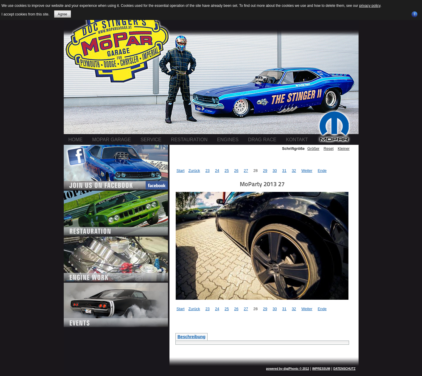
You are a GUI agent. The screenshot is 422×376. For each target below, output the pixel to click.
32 (294, 170)
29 (265, 170)
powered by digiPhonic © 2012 (287, 368)
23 (207, 170)
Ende (322, 170)
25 (227, 170)
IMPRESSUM (321, 368)
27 (246, 170)
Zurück (194, 170)
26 (236, 170)
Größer (313, 148)
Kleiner (344, 148)
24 (217, 170)
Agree (62, 14)
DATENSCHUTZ (344, 368)
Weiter (306, 170)
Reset (329, 148)
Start (181, 170)
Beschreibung (191, 336)
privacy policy (369, 6)
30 (274, 170)
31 (284, 170)
